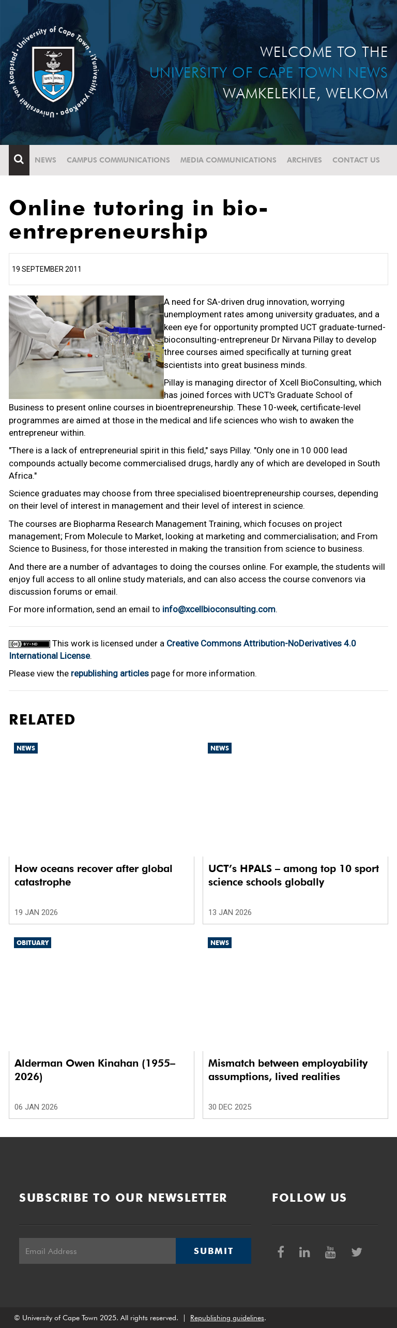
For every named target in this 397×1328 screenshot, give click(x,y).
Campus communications (118, 160)
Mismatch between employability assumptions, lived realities (288, 1070)
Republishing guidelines (227, 1318)
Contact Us (356, 160)
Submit (213, 1251)
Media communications (228, 160)
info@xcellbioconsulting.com (219, 609)
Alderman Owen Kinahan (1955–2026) (94, 1070)
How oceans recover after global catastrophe (93, 875)
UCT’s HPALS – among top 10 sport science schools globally (293, 875)
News (45, 160)
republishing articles (110, 673)
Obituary (33, 943)
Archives (304, 160)
